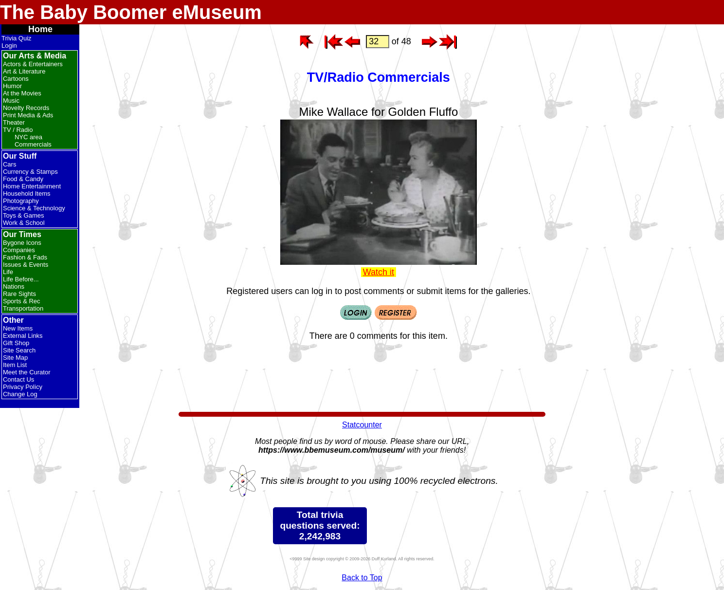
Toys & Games (23, 215)
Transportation (23, 308)
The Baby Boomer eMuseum (131, 12)
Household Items (27, 193)
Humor (12, 86)
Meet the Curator (27, 372)
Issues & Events (25, 264)
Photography (21, 200)
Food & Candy (23, 179)
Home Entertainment (32, 186)
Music (11, 100)
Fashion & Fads (25, 257)
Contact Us (18, 379)
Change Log (20, 394)
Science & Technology (34, 208)
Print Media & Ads (28, 115)
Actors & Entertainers (33, 64)
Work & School (24, 222)
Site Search (19, 350)
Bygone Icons (22, 242)
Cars (9, 164)
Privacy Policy (22, 386)
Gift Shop (16, 343)
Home (40, 29)
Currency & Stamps (30, 171)
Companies (19, 250)
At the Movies (22, 93)
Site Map (15, 357)
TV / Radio (18, 129)
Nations (13, 286)
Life (8, 272)
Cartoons (16, 78)
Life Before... (21, 279)
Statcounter (362, 425)
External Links (23, 335)
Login (9, 45)
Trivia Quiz (16, 38)
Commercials (33, 144)
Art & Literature (24, 71)
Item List (15, 365)
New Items (18, 328)
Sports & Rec (21, 301)
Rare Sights (19, 293)
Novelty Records (26, 107)
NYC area (28, 137)
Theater (14, 122)
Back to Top (362, 577)
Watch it (378, 272)
